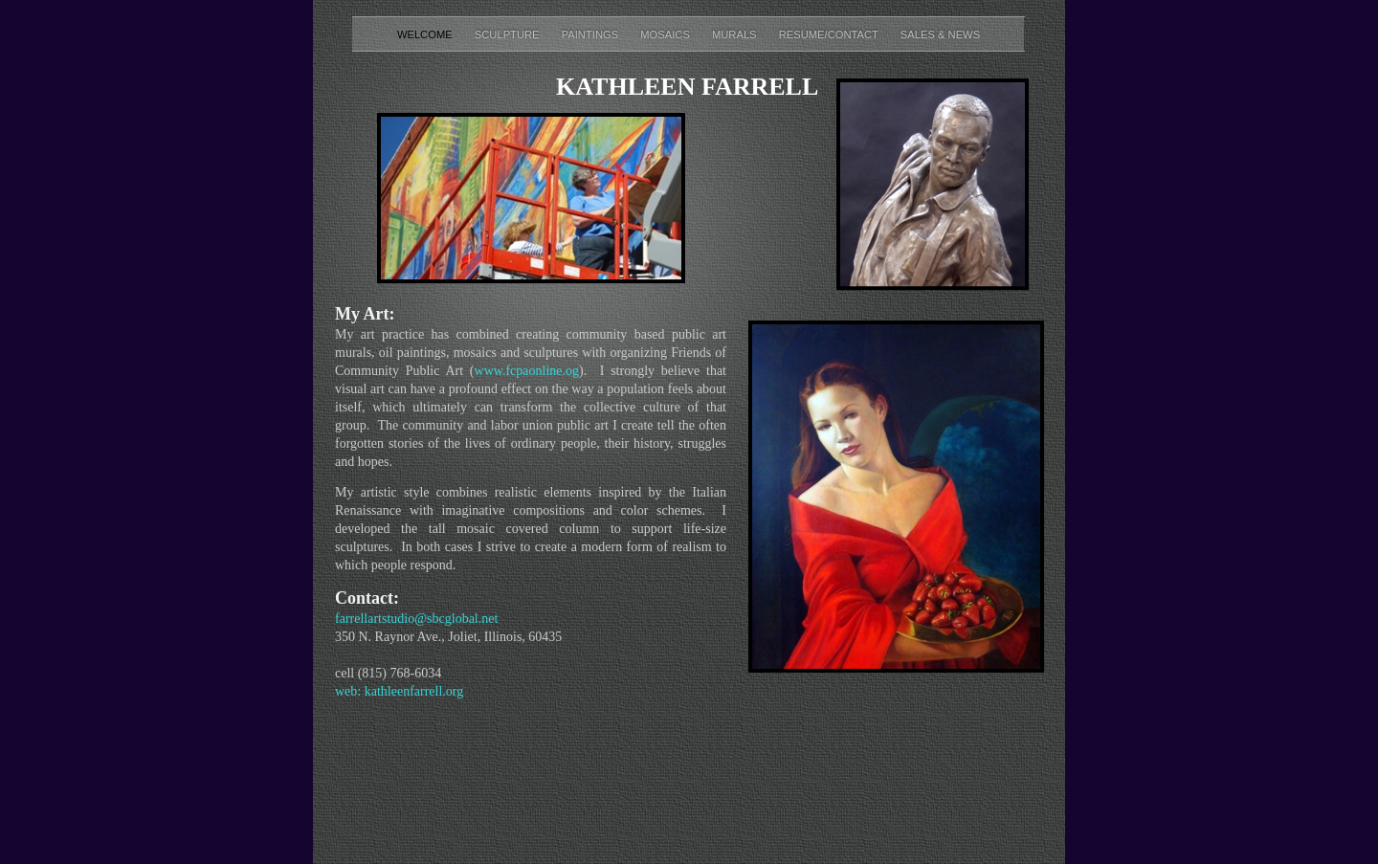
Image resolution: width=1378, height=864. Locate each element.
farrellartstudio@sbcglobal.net (416, 618)
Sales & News (940, 34)
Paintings (592, 34)
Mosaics (666, 34)
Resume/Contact (830, 34)
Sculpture (509, 34)
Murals (736, 34)
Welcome (426, 34)
